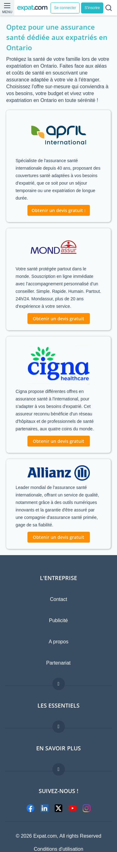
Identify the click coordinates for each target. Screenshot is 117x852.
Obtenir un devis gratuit (58, 319)
